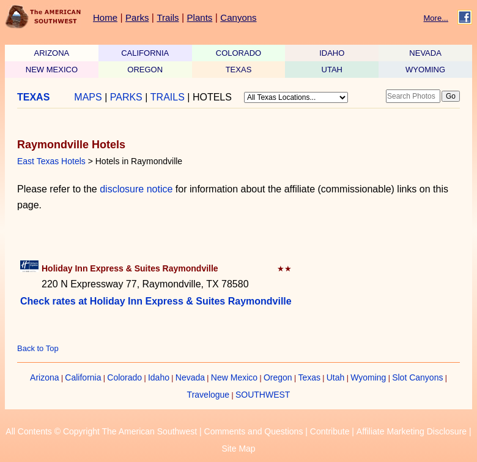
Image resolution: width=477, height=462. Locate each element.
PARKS (126, 97)
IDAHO (331, 53)
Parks (137, 17)
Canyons (238, 17)
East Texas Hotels (51, 161)
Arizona (44, 377)
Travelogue (208, 395)
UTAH (332, 69)
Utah (336, 377)
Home (105, 17)
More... (436, 18)
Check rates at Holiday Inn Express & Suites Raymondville (156, 301)
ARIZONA (52, 53)
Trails (168, 17)
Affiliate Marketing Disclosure (412, 431)
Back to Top (38, 348)
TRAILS (167, 97)
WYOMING (425, 69)
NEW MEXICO (52, 69)
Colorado (124, 377)
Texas (309, 377)
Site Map (238, 448)
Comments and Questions (253, 431)
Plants (200, 17)
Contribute (330, 431)
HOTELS (212, 97)
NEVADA (425, 53)
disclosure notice (136, 189)
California (83, 377)
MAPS (88, 97)
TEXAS (239, 69)
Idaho (158, 377)
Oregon (278, 377)
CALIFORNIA (145, 53)
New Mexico (234, 377)
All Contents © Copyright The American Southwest (101, 431)
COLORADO (238, 53)
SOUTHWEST (262, 395)
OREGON (145, 69)
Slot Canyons (417, 377)
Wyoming (368, 377)
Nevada (190, 377)
